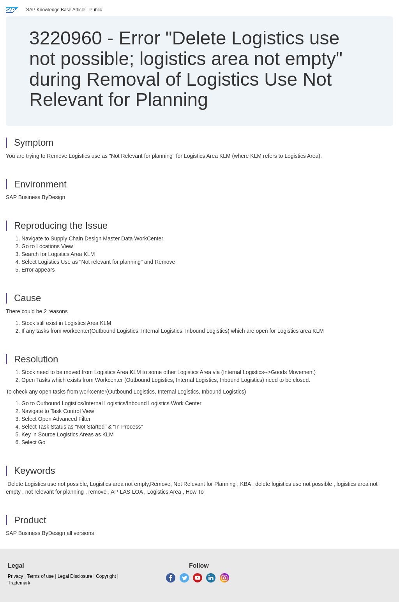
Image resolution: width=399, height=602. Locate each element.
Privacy (15, 576)
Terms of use (40, 576)
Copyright (106, 576)
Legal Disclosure (75, 576)
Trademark (19, 583)
